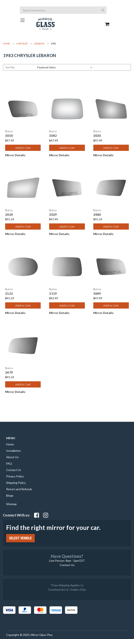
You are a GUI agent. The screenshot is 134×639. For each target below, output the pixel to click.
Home (10, 444)
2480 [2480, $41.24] (97, 214)
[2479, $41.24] (23, 345)
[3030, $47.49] (111, 109)
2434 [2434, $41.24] (9, 214)
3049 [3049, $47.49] (97, 293)
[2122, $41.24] (23, 266)
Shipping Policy (16, 482)
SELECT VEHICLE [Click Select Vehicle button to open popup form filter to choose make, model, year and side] (20, 538)
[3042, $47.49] (67, 109)
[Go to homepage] (22, 20)
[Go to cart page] (107, 20)
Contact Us (13, 470)
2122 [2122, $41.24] (9, 293)
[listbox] (66, 67)
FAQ (9, 463)
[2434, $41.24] (23, 188)
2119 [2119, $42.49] (53, 293)
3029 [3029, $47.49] (53, 214)
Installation (13, 450)
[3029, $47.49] (67, 188)
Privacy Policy (15, 476)
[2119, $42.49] (67, 266)
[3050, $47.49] (23, 109)
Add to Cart (23, 147)
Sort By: (10, 67)
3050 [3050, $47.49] (9, 135)
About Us (12, 457)
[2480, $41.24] (111, 188)
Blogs (9, 495)
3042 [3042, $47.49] (53, 135)
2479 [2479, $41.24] (9, 372)
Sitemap (11, 504)
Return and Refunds (19, 489)
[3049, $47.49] (111, 266)
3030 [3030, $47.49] (97, 135)
